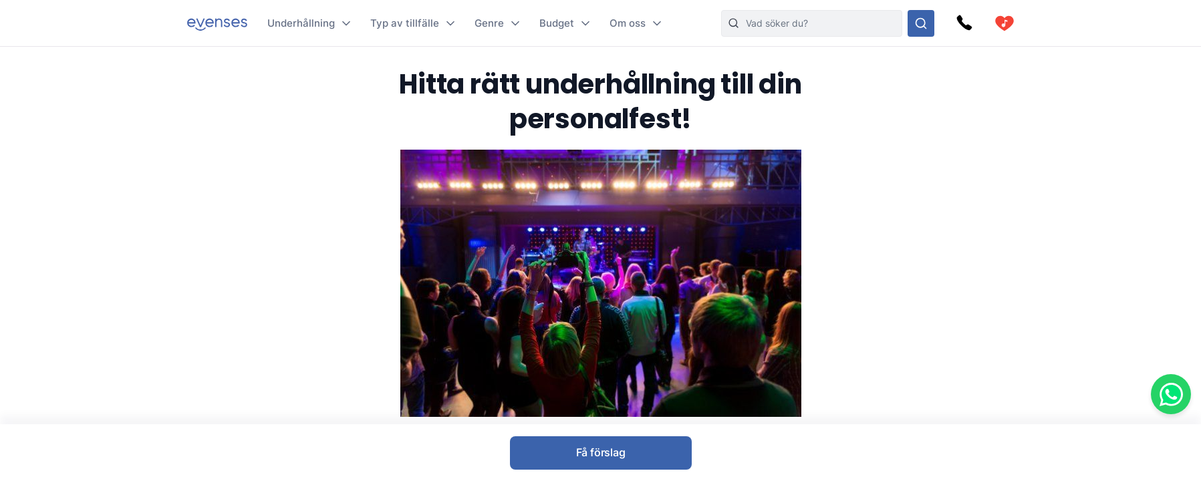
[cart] (1004, 23)
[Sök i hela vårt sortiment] (921, 23)
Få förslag (601, 452)
